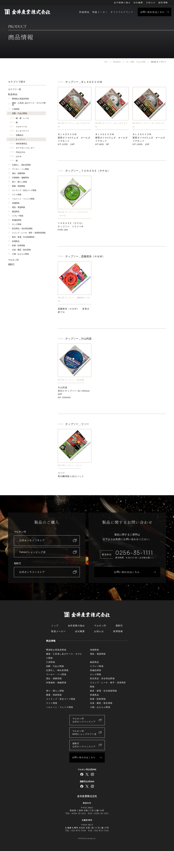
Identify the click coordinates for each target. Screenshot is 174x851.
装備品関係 (14, 220)
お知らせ (150, 2)
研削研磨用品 (18, 144)
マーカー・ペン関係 (18, 169)
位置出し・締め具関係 (19, 165)
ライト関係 (14, 194)
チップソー (17, 139)
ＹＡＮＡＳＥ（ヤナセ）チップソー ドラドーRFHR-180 (71, 226)
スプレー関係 (15, 216)
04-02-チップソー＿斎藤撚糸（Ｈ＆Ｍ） (74, 299)
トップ (55, 625)
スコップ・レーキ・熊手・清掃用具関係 (27, 233)
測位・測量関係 (16, 173)
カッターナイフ (19, 131)
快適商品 (13, 241)
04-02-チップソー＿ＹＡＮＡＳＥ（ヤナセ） (73, 214)
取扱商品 (84, 12)
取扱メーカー (100, 12)
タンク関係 (14, 224)
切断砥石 (16, 135)
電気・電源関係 (16, 207)
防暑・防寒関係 (16, 245)
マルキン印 (13, 260)
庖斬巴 (11, 264)
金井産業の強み (122, 2)
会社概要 (138, 2)
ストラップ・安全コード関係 (22, 190)
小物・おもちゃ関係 (18, 254)
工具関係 (13, 109)
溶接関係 (13, 203)
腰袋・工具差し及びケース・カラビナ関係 (27, 104)
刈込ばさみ (17, 152)
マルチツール (18, 127)
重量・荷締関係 (16, 186)
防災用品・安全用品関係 (20, 228)
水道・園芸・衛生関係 (19, 250)
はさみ (16, 156)
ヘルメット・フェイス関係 (21, 199)
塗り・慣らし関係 (17, 182)
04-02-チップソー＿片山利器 (71, 380)
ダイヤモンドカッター (22, 148)
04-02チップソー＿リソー (69, 465)
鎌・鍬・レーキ (19, 118)
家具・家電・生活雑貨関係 (21, 237)
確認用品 (13, 211)
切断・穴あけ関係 (17, 113)
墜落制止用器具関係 (18, 99)
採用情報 (163, 2)
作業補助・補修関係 (18, 177)
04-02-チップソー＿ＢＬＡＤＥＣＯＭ (74, 125)
